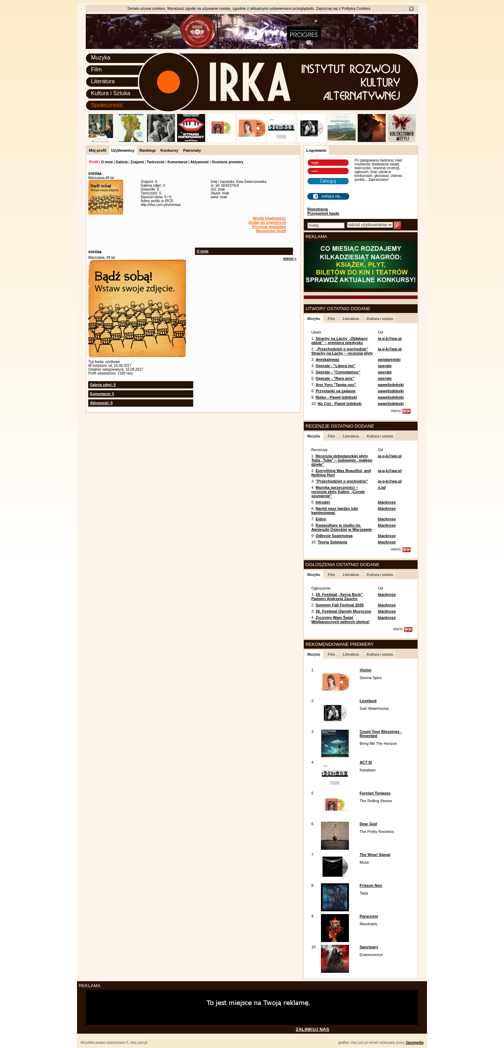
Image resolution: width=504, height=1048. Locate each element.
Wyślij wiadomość (269, 218)
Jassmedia (415, 1043)
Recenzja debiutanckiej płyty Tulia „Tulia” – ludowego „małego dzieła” (341, 460)
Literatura (103, 81)
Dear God (368, 824)
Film (96, 69)
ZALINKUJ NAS (312, 1029)
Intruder (323, 502)
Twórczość (155, 162)
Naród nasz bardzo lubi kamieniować (334, 510)
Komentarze (177, 162)
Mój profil (97, 150)
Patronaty (192, 150)
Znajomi (137, 162)
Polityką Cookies (356, 8)
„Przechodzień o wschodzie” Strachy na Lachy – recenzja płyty (342, 351)
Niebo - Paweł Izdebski (336, 397)
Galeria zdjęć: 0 (102, 385)
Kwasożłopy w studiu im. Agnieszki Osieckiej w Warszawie (341, 527)
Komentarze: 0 (102, 394)
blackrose (387, 502)
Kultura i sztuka (380, 319)
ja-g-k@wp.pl (389, 338)
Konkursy (169, 150)
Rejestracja (317, 209)
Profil (93, 162)
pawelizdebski (391, 385)
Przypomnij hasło (323, 213)
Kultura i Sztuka (110, 93)
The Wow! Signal (374, 855)
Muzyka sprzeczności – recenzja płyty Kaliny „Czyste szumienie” (338, 491)
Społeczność (107, 105)
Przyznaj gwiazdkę (269, 226)
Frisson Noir (370, 885)
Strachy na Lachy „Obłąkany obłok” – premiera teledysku (339, 340)
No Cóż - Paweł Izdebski (340, 403)
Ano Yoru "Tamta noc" (336, 385)
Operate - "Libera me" (336, 366)
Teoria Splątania (332, 542)
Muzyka (100, 57)
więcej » (289, 259)
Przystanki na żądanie (336, 391)
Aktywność (199, 162)
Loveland (367, 701)
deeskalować (328, 359)
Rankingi (147, 150)
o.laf (382, 487)
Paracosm (368, 916)
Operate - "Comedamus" (338, 372)
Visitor (365, 670)
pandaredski (389, 359)
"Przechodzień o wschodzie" (342, 481)
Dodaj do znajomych (267, 222)
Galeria (122, 162)
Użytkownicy (123, 150)
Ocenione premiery (228, 162)
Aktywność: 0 (101, 403)
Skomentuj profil (270, 231)
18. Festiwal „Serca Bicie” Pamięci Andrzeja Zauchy (337, 596)
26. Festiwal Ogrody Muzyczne (343, 611)
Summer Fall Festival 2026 (340, 605)
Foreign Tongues (374, 793)
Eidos (321, 519)
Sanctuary (368, 947)
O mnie (107, 162)
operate (385, 366)
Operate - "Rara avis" (335, 378)
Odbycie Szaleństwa (334, 536)
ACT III (365, 762)
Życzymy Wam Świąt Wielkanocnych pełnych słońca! (340, 619)
